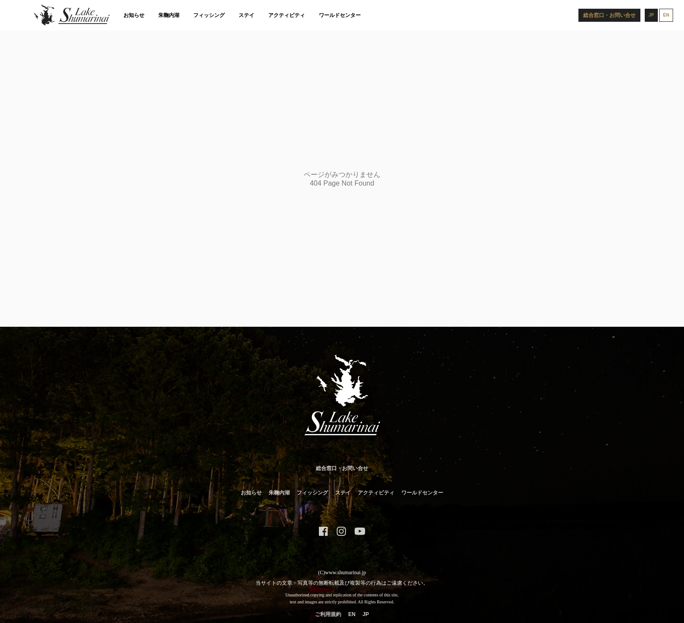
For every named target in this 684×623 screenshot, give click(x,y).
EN (352, 614)
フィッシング (209, 15)
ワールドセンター (340, 15)
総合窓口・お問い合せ (342, 468)
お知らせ (133, 15)
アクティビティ (286, 15)
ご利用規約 (328, 614)
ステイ (246, 15)
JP (366, 614)
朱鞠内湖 (168, 15)
